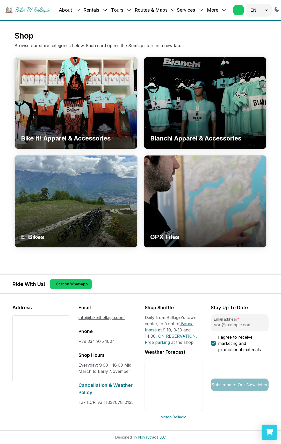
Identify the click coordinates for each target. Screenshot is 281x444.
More (217, 10)
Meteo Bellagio (173, 417)
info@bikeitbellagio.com (101, 317)
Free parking (157, 342)
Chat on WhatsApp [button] (72, 284)
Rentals (95, 10)
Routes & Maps (155, 10)
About (69, 10)
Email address (225, 319)
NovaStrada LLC (152, 437)
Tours (121, 10)
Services (190, 10)
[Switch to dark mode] (277, 9)
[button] (238, 10)
